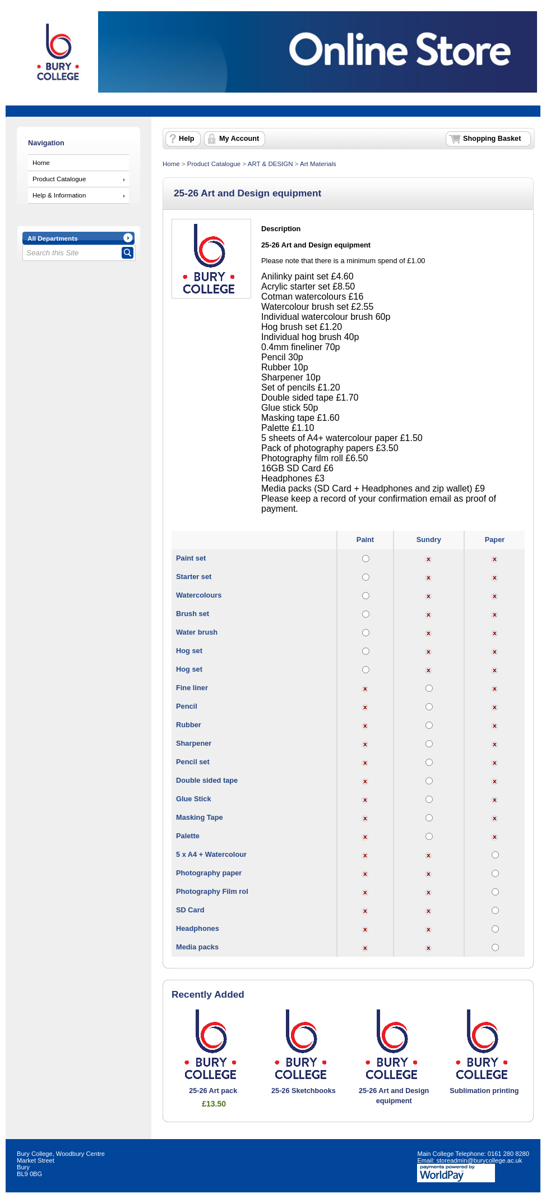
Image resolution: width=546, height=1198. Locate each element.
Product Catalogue (59, 179)
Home (41, 162)
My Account (239, 139)
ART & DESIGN (270, 163)
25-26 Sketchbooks (303, 1091)
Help (186, 139)
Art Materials (318, 163)
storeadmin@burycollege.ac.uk (479, 1160)
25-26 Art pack (213, 1091)
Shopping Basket (492, 139)
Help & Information (59, 195)
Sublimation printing (484, 1091)
